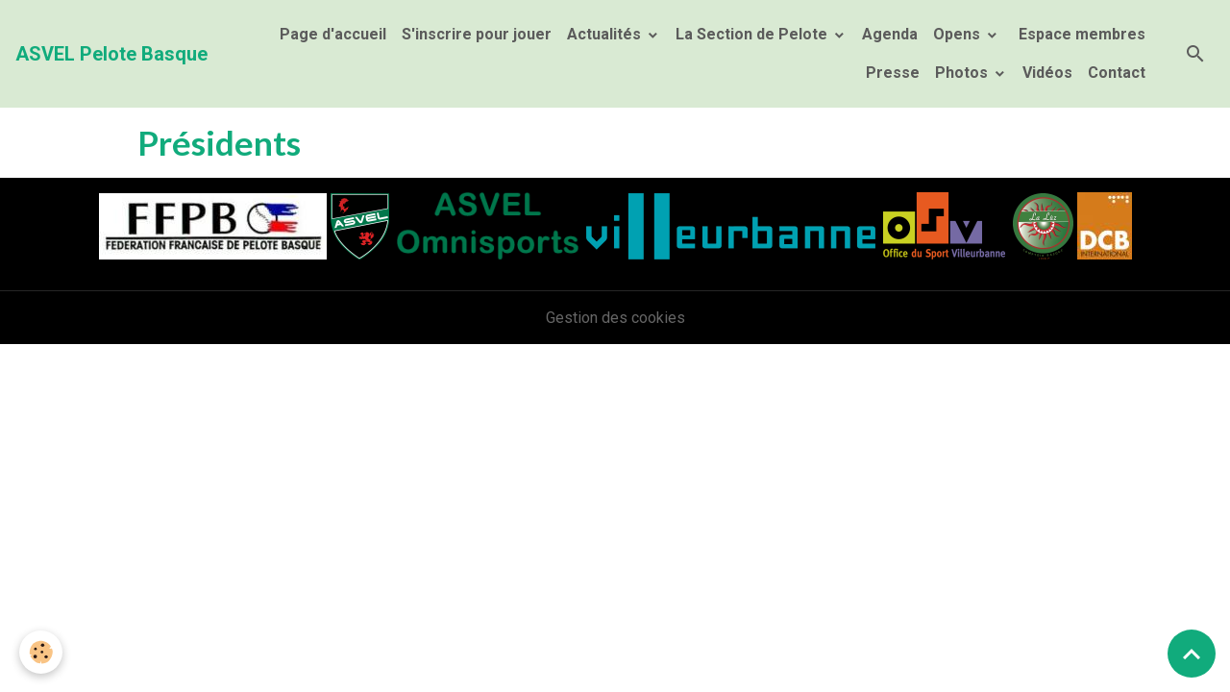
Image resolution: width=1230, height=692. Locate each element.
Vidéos (1047, 72)
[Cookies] (40, 652)
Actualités (606, 34)
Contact (1116, 72)
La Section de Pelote (753, 34)
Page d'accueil (333, 34)
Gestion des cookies (615, 318)
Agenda (890, 34)
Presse (893, 72)
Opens (958, 34)
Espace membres (1080, 34)
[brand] (111, 53)
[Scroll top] (1192, 654)
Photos (963, 72)
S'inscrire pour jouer (477, 34)
